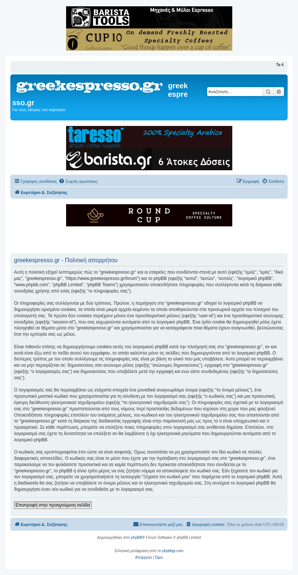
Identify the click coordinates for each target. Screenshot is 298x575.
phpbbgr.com (173, 551)
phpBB (136, 537)
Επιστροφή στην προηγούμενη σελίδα (53, 505)
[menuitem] (78, 181)
